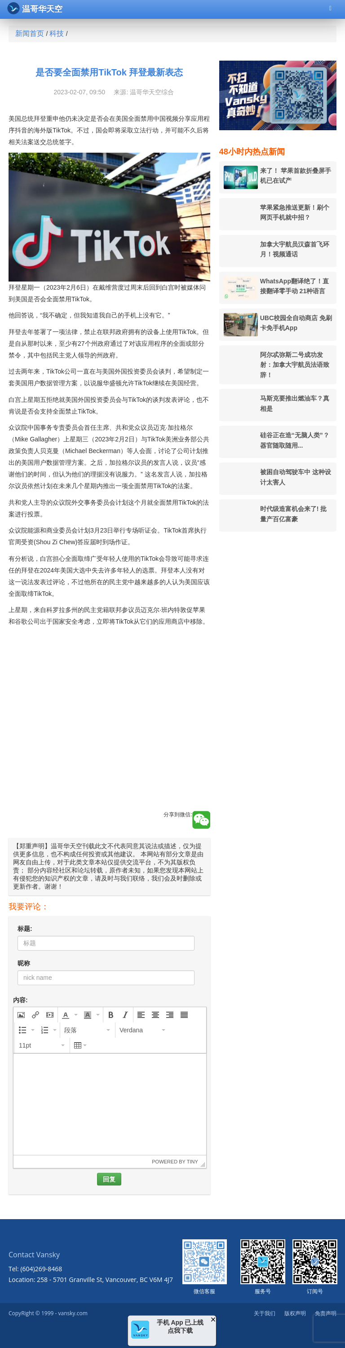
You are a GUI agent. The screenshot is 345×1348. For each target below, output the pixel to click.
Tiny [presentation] (192, 1161)
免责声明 (325, 1313)
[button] (21, 1015)
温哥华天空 (34, 8)
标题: (25, 928)
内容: (20, 1000)
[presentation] (21, 1015)
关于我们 (264, 1313)
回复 (109, 1179)
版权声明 (295, 1313)
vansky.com (72, 1313)
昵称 (24, 963)
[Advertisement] (109, 729)
